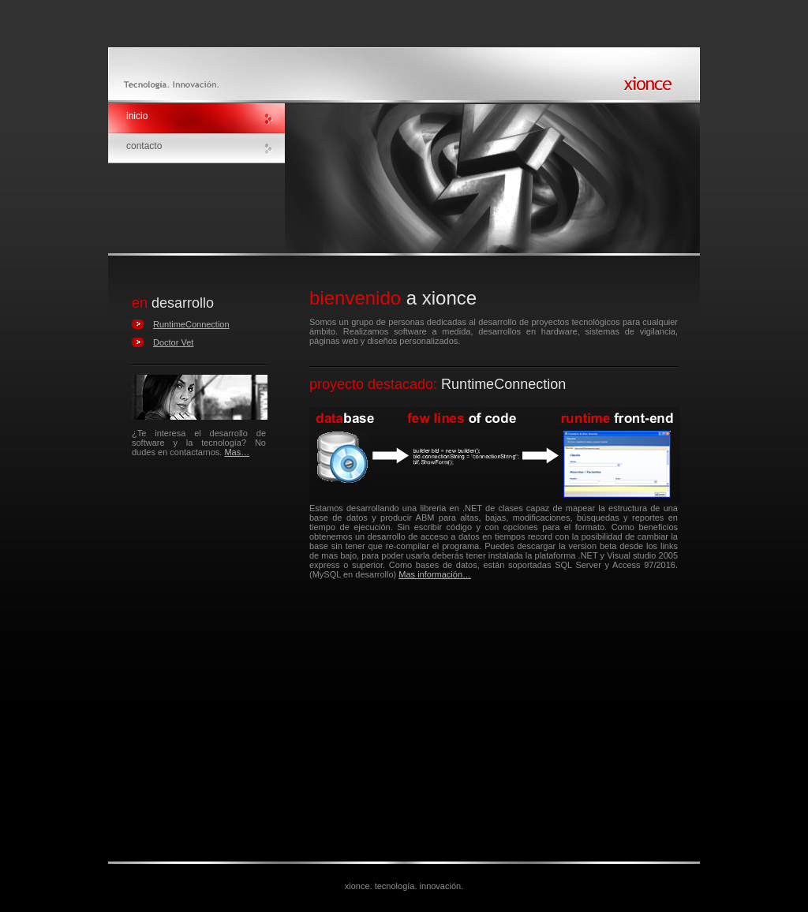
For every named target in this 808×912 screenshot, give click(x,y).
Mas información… (434, 574)
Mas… (236, 452)
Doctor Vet (173, 342)
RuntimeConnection (191, 324)
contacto (144, 145)
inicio (137, 115)
